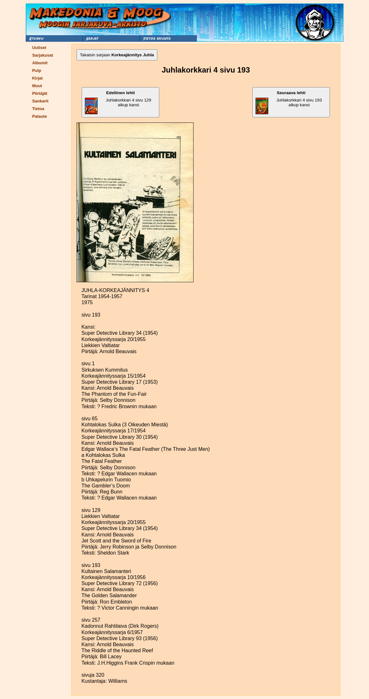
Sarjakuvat (42, 55)
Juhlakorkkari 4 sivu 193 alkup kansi (289, 102)
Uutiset (39, 47)
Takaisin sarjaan (117, 54)
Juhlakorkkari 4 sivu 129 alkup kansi (118, 102)
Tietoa (38, 108)
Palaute (39, 116)
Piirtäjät (39, 93)
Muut (37, 85)
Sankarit (40, 101)
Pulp (36, 70)
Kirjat (37, 78)
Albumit (39, 62)
